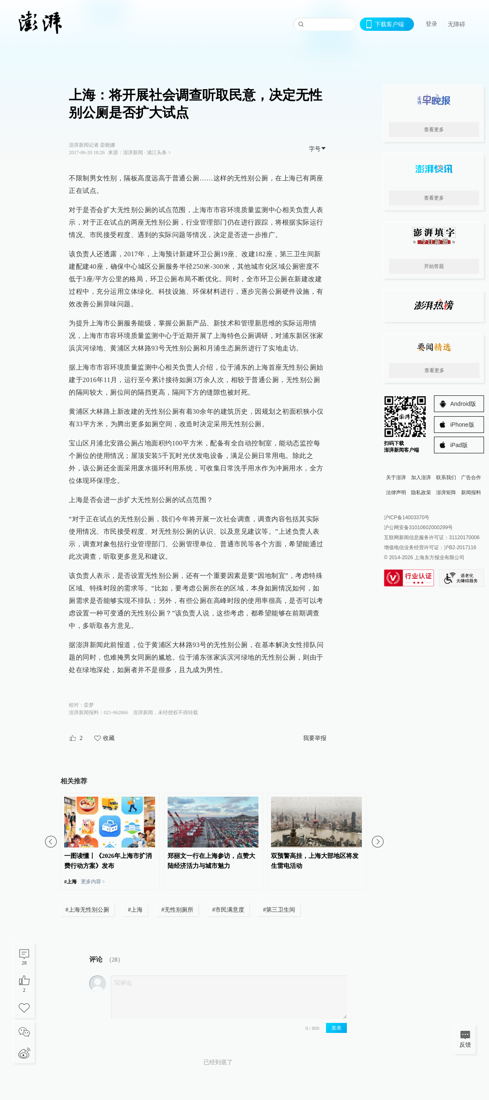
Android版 (463, 403)
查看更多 (434, 129)
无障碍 (456, 24)
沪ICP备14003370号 (406, 517)
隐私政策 (421, 492)
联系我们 (446, 477)
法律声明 (396, 492)
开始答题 (434, 266)
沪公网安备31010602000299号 (418, 527)
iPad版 (459, 445)
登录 (431, 23)
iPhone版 (462, 424)
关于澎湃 (396, 477)
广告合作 (471, 477)
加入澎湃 (421, 477)
